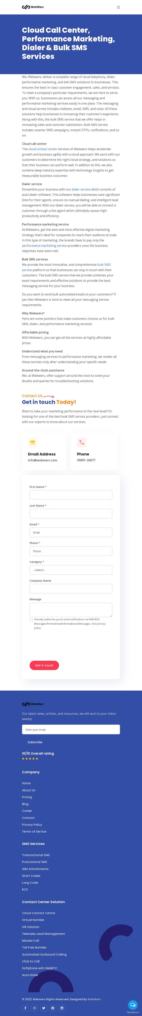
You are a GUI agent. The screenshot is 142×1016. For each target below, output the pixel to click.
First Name (38, 487)
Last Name (38, 505)
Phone (35, 543)
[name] (71, 495)
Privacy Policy (32, 825)
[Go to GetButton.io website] (133, 1012)
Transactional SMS (36, 855)
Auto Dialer (30, 975)
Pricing (27, 797)
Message (35, 599)
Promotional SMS (34, 862)
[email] (71, 532)
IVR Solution (30, 927)
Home (26, 783)
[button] (118, 7)
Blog (25, 804)
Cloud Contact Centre (38, 913)
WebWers (94, 999)
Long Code (30, 883)
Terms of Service (34, 832)
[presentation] (58, 643)
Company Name (40, 580)
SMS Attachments (35, 869)
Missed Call (30, 941)
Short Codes (31, 876)
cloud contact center (42, 149)
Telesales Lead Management (43, 934)
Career (27, 811)
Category (37, 562)
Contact (28, 818)
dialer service (81, 189)
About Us (28, 790)
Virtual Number (33, 920)
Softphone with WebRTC (39, 968)
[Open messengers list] (133, 1005)
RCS (25, 889)
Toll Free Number (34, 947)
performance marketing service (44, 245)
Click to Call (31, 961)
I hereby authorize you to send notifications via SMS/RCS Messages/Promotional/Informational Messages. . (70, 624)
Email (34, 524)
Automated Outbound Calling (44, 955)
